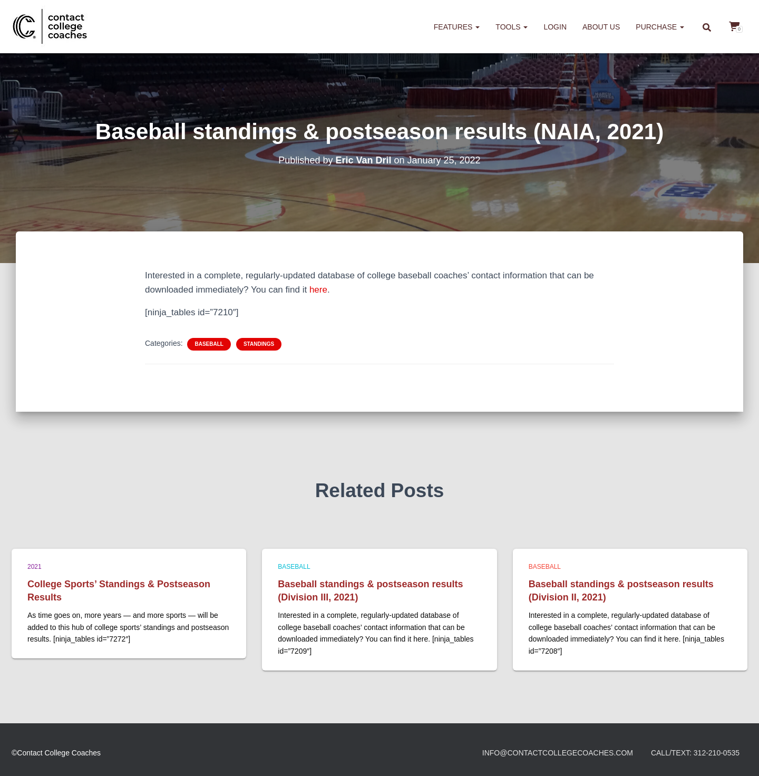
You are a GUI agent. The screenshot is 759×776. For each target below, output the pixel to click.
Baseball (208, 344)
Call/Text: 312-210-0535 (695, 753)
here (318, 290)
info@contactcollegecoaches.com (557, 753)
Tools (511, 27)
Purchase (660, 27)
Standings (259, 344)
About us (601, 27)
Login (555, 27)
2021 (34, 566)
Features (457, 27)
